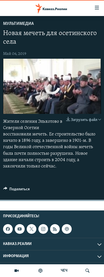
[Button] (16, 190)
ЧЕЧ (64, 271)
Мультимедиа (18, 23)
